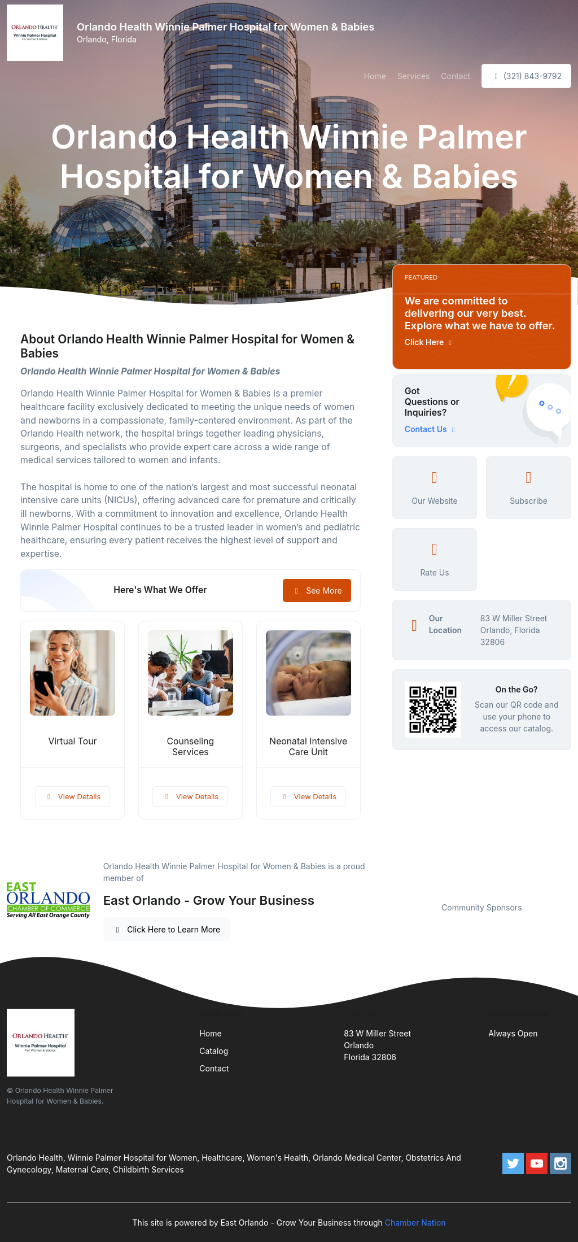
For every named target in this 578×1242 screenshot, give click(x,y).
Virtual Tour (72, 741)
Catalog (213, 1051)
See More (317, 590)
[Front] (37, 33)
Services (413, 76)
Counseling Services (190, 746)
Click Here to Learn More (167, 929)
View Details (73, 796)
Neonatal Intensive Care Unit (308, 746)
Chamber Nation (415, 1222)
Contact (455, 76)
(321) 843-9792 (526, 76)
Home (375, 76)
